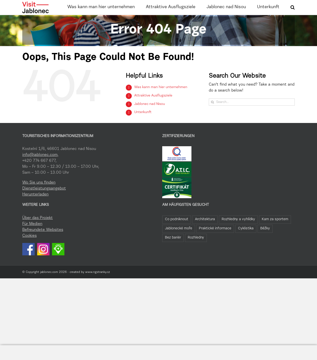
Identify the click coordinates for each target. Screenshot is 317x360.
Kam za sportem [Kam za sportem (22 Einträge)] (275, 233)
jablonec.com (49, 285)
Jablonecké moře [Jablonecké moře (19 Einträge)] (178, 242)
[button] (293, 6)
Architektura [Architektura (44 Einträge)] (205, 233)
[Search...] (252, 115)
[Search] (212, 115)
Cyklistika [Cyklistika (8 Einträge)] (246, 242)
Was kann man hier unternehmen (160, 100)
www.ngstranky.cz (97, 285)
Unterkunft (143, 125)
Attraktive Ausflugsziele (153, 109)
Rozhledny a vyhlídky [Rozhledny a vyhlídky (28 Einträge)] (238, 233)
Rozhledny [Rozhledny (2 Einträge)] (196, 251)
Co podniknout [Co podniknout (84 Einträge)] (176, 233)
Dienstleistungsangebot (44, 202)
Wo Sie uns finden (38, 196)
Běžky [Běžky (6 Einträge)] (265, 242)
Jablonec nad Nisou (149, 117)
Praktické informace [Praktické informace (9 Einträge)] (215, 242)
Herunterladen (35, 208)
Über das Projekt (37, 231)
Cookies (29, 249)
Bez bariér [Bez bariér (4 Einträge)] (173, 251)
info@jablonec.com (39, 168)
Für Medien (32, 237)
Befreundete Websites (42, 243)
